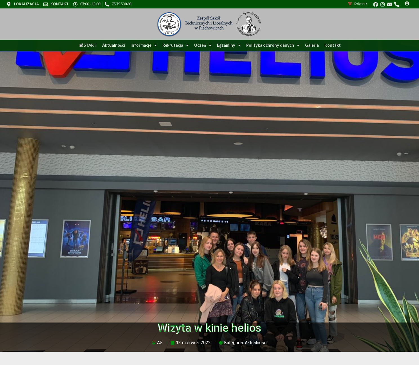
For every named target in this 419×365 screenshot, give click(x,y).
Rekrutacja (175, 45)
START (88, 45)
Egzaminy (229, 45)
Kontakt (332, 45)
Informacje (144, 45)
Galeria (312, 45)
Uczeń (202, 45)
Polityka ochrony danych (272, 45)
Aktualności (113, 45)
